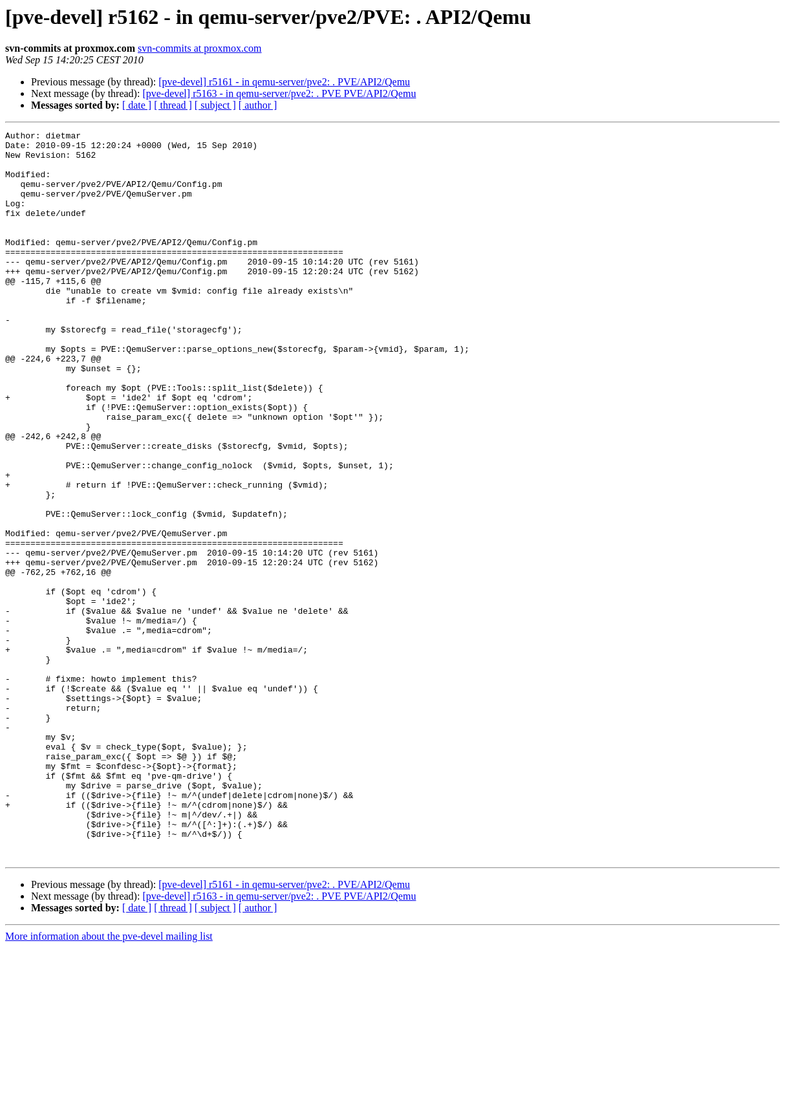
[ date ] (136, 105)
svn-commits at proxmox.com (200, 48)
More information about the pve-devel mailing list (109, 1081)
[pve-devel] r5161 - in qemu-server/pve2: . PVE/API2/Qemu (284, 81)
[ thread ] (173, 105)
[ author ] (258, 105)
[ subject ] (215, 105)
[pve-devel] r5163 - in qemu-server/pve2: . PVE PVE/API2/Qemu (279, 93)
